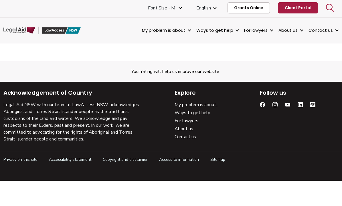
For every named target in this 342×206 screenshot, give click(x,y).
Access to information (179, 159)
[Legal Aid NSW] (42, 31)
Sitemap (217, 159)
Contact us (321, 30)
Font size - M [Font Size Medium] (162, 8)
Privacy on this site (20, 159)
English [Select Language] (203, 8)
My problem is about (163, 30)
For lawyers (256, 30)
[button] (330, 8)
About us (288, 30)
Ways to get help (214, 30)
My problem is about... (197, 105)
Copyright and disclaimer (125, 159)
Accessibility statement (70, 159)
